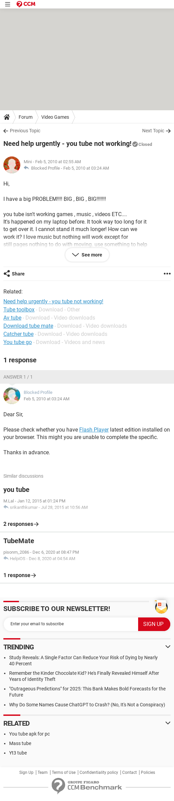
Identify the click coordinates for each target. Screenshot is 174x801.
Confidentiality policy (99, 772)
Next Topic (153, 130)
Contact (129, 772)
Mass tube (20, 743)
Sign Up (26, 772)
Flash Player (94, 429)
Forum (25, 117)
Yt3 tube (18, 753)
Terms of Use (63, 772)
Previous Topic (25, 130)
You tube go (17, 342)
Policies (148, 772)
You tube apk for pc (29, 734)
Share (18, 273)
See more (91, 255)
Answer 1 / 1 (18, 377)
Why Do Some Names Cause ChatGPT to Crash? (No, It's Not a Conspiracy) (87, 704)
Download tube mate (28, 326)
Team (43, 772)
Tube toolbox (19, 309)
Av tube (12, 317)
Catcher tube (18, 334)
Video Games (55, 117)
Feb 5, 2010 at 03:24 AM (86, 168)
